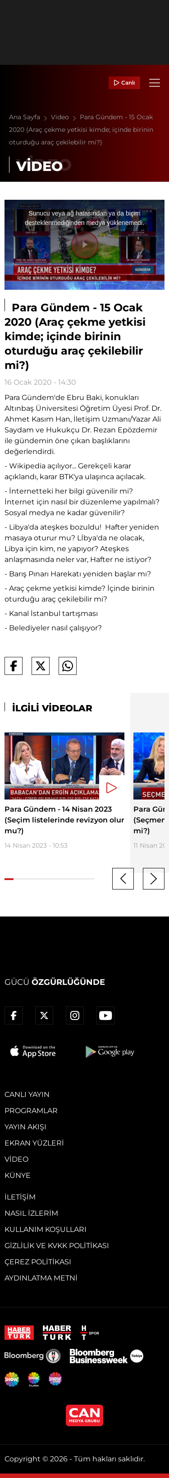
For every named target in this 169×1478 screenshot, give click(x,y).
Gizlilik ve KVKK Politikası (57, 1245)
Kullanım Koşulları (46, 1229)
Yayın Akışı (25, 1127)
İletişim (20, 1197)
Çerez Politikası (38, 1262)
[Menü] (154, 83)
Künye (18, 1175)
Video (65, 117)
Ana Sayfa (30, 117)
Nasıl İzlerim (31, 1213)
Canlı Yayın (27, 1094)
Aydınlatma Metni (41, 1278)
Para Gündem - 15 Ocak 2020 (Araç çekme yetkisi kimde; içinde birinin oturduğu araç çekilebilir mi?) (81, 129)
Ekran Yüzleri (34, 1143)
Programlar (31, 1110)
